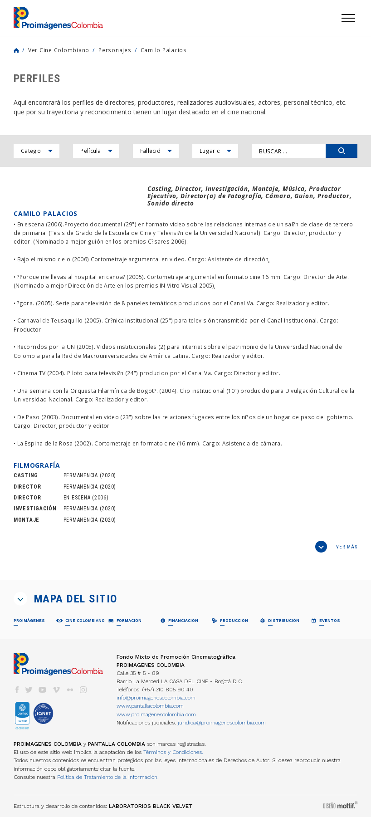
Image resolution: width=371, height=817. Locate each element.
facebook (17, 689)
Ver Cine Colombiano (58, 50)
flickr (69, 689)
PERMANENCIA (80, 475)
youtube (42, 689)
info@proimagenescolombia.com (156, 698)
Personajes (114, 50)
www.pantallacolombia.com (150, 706)
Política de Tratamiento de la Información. (108, 777)
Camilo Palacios (164, 50)
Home (16, 50)
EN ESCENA (77, 497)
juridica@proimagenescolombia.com (222, 722)
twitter (29, 689)
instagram (83, 689)
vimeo (56, 689)
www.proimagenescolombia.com (156, 714)
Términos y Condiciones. (173, 752)
